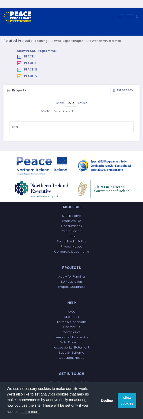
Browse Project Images (67, 32)
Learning (41, 32)
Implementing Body (116, 123)
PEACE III (27, 61)
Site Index (71, 317)
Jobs (71, 236)
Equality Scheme (71, 353)
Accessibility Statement (71, 347)
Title (15, 123)
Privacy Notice (71, 247)
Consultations (71, 226)
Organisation (71, 231)
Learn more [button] (29, 412)
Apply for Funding (71, 277)
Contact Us (71, 327)
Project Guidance (71, 287)
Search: (71, 103)
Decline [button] (107, 400)
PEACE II (26, 55)
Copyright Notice (71, 358)
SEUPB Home (71, 216)
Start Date (72, 123)
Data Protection (71, 342)
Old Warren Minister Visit (103, 32)
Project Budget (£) (91, 123)
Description (39, 123)
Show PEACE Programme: (37, 42)
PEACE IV (27, 68)
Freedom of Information (71, 337)
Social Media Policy (71, 241)
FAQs (71, 312)
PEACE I (26, 48)
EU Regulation (71, 282)
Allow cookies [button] (127, 400)
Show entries (71, 94)
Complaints (71, 332)
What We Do (71, 221)
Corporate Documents (71, 252)
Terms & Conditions (72, 322)
